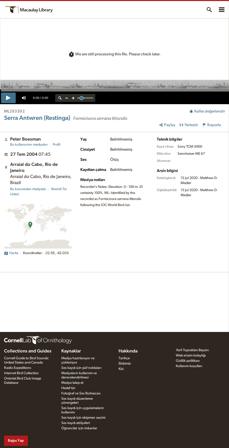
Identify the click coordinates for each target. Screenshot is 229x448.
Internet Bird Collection (21, 373)
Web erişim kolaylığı (191, 355)
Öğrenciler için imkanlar (79, 428)
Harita (11, 253)
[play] (8, 98)
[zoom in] (73, 98)
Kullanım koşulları (189, 366)
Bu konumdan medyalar (28, 189)
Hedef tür (68, 388)
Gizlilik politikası (188, 361)
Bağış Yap (16, 440)
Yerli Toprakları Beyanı (192, 350)
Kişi (121, 369)
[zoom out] (66, 98)
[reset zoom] (60, 98)
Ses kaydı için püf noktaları (81, 368)
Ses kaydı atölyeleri (75, 423)
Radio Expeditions (17, 368)
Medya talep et (72, 383)
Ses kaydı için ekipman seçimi (83, 417)
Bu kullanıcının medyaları (29, 144)
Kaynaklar (71, 351)
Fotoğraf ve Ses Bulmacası (81, 393)
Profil (56, 144)
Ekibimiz (125, 363)
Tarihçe (124, 358)
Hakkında (128, 351)
